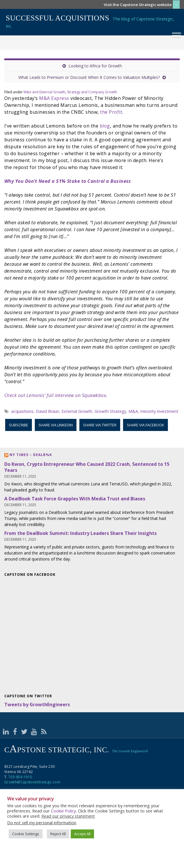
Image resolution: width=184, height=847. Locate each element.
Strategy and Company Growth (92, 92)
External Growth (77, 411)
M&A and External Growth (44, 92)
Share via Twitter (99, 425)
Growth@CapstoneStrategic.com (32, 782)
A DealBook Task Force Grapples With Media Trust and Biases (74, 498)
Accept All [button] (82, 833)
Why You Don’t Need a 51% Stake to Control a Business (67, 181)
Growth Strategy (110, 411)
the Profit (111, 112)
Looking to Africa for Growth (95, 66)
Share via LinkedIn (56, 425)
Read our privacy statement (68, 816)
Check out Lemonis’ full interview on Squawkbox (55, 395)
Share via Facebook (145, 425)
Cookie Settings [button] (25, 833)
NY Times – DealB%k (30, 454)
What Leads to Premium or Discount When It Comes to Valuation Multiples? (89, 77)
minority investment (159, 411)
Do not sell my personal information (41, 822)
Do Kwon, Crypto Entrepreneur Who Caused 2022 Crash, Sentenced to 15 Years (86, 467)
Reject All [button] (58, 833)
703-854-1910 (20, 776)
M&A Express (54, 98)
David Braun (47, 411)
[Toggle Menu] (176, 35)
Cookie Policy (63, 811)
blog (105, 126)
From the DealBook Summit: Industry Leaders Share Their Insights (80, 533)
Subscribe (18, 425)
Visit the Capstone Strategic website (138, 4)
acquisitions (22, 411)
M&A (133, 411)
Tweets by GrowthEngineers (37, 704)
